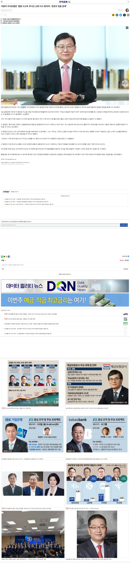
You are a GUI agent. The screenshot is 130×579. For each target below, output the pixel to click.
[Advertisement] (65, 177)
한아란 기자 (14, 192)
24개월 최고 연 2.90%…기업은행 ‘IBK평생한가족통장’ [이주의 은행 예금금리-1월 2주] (26, 201)
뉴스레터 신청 (124, 225)
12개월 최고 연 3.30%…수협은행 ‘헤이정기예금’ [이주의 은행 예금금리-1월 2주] (24, 199)
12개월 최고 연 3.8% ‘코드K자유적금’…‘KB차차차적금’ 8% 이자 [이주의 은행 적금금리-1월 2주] (28, 204)
